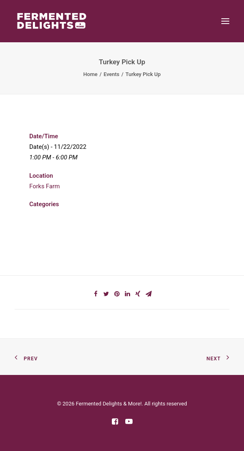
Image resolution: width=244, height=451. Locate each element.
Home (90, 74)
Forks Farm (44, 186)
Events (112, 74)
